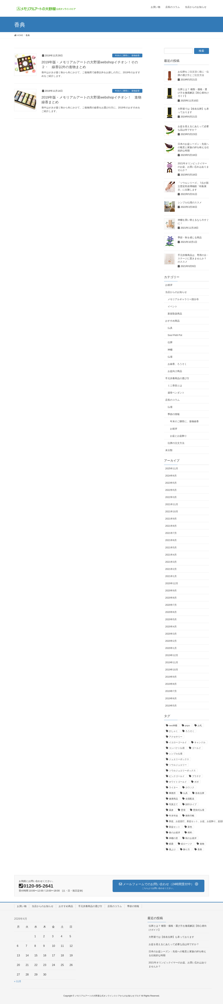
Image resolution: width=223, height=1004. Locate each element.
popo (187, 725)
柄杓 (190, 832)
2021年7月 (171, 533)
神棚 (170, 349)
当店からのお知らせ (176, 292)
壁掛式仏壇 (198, 810)
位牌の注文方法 (176, 443)
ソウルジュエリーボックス (182, 770)
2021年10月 (171, 511)
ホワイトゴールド (178, 782)
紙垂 (171, 843)
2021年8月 (171, 525)
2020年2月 (171, 641)
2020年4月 (171, 626)
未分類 (168, 450)
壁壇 (183, 810)
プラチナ (196, 776)
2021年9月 (171, 518)
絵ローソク (186, 843)
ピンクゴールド (177, 776)
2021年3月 (171, 561)
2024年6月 (171, 475)
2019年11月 (171, 662)
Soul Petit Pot (175, 335)
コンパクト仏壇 (177, 748)
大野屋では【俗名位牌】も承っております (171, 937)
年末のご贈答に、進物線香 (127, 55)
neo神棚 (173, 725)
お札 (200, 725)
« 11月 (17, 981)
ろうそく (189, 731)
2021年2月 (171, 569)
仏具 (170, 328)
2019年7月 (171, 691)
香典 (200, 849)
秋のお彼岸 (191, 838)
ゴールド (196, 748)
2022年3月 (171, 497)
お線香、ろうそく (177, 364)
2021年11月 (171, 504)
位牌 (170, 342)
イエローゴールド (178, 742)
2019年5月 (171, 705)
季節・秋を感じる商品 (190, 237)
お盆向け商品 (175, 371)
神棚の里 (173, 838)
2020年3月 (171, 633)
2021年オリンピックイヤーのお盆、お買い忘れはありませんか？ (193, 166)
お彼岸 (168, 285)
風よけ (172, 849)
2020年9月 (171, 590)
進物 (202, 843)
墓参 (171, 810)
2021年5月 (171, 547)
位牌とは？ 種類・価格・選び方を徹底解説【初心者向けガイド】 (193, 92)
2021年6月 (171, 540)
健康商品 (173, 798)
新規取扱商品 (175, 313)
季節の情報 (174, 414)
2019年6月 (171, 698)
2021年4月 (171, 554)
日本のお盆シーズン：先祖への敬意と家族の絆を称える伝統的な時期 (193, 147)
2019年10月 (171, 669)
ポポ (196, 782)
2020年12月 (171, 583)
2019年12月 (171, 655)
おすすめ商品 (172, 320)
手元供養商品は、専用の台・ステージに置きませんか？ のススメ (193, 258)
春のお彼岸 (174, 832)
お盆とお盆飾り (178, 435)
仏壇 (170, 356)
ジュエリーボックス (179, 759)
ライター (173, 787)
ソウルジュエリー (178, 765)
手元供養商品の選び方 (177, 378)
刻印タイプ (191, 804)
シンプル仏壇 (175, 753)
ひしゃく (173, 731)
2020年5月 (171, 619)
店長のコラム (172, 399)
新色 (190, 827)
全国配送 (189, 798)
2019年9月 (171, 676)
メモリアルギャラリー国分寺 (183, 299)
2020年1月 (171, 648)
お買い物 (21, 906)
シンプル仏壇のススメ (190, 202)
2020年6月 (171, 612)
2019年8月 (171, 684)
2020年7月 (171, 604)
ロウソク (189, 787)
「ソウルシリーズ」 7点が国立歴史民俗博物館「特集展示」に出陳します (193, 186)
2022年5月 (171, 490)
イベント (172, 306)
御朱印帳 (189, 815)
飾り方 (186, 849)
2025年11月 (171, 468)
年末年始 (173, 815)
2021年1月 (171, 576)
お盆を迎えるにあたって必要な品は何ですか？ (174, 944)
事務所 (172, 793)
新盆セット (174, 827)
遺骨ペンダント (176, 392)
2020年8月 (171, 597)
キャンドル (199, 742)
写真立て (173, 804)
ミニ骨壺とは (175, 385)
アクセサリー (175, 736)
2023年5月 (171, 482)
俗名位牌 (199, 793)
